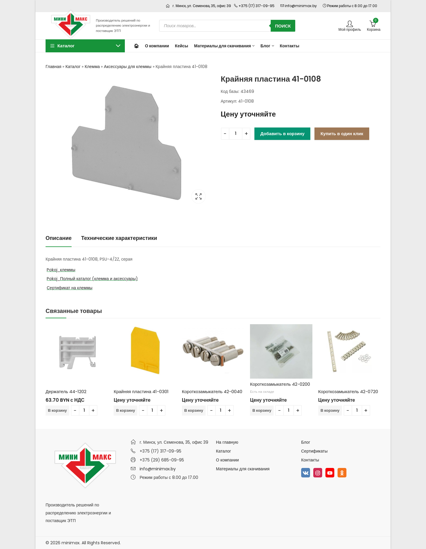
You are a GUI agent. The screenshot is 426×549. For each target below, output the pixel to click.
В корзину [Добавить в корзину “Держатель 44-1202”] (57, 410)
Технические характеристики (119, 238)
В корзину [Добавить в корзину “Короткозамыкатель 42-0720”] (330, 410)
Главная (53, 67)
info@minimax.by (158, 469)
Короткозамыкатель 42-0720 (348, 391)
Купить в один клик (341, 133)
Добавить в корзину (282, 133)
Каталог (72, 67)
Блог (305, 442)
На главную (227, 442)
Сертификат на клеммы (69, 288)
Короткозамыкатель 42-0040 (212, 391)
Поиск (283, 26)
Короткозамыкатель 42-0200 (280, 384)
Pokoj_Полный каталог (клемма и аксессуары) (92, 279)
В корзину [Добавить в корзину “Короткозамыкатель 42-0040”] (193, 410)
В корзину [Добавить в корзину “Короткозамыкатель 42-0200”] (261, 410)
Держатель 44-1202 (66, 391)
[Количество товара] (235, 134)
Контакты (310, 460)
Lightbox (198, 196)
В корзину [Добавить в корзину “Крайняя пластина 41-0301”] (125, 410)
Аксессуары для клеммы (127, 67)
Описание (59, 238)
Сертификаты (314, 451)
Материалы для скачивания (243, 469)
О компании (227, 460)
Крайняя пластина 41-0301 (141, 391)
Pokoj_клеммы (61, 270)
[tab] (59, 238)
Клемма (92, 67)
